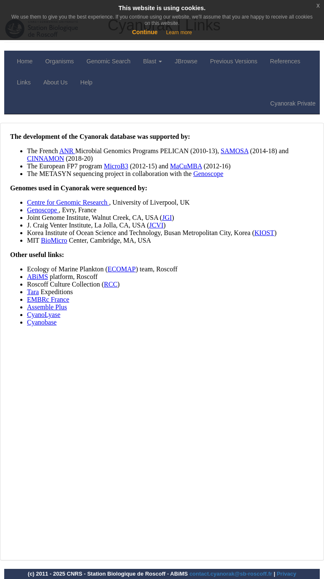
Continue (145, 32)
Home (24, 61)
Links (24, 82)
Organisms (59, 61)
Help (86, 82)
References (285, 61)
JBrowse (186, 61)
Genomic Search (108, 61)
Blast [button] (152, 61)
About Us (55, 82)
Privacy (286, 574)
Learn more (179, 32)
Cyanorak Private (293, 103)
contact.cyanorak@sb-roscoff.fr (230, 574)
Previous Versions (233, 61)
